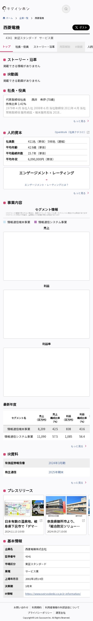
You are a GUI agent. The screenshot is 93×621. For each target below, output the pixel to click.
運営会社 (60, 612)
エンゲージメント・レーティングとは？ (47, 184)
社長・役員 (22, 47)
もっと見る (79, 121)
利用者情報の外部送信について (62, 607)
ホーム (9, 18)
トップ (6, 46)
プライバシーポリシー (40, 612)
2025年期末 (56, 472)
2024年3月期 (57, 463)
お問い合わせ (21, 607)
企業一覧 (23, 18)
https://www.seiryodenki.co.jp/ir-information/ (53, 594)
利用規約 (37, 607)
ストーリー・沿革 (44, 47)
